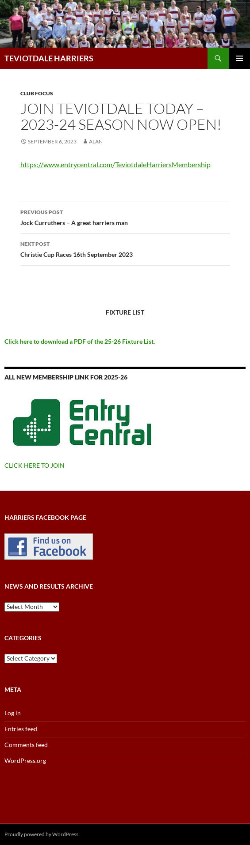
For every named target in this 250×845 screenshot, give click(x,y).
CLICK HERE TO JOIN (34, 465)
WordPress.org (25, 760)
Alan (96, 141)
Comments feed (26, 744)
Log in (12, 713)
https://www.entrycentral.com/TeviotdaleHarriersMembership (115, 164)
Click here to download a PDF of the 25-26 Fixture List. (79, 341)
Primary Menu (239, 58)
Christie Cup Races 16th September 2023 (125, 248)
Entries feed (20, 728)
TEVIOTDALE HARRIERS (48, 58)
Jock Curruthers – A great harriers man (125, 216)
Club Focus (36, 93)
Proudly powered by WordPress (41, 834)
